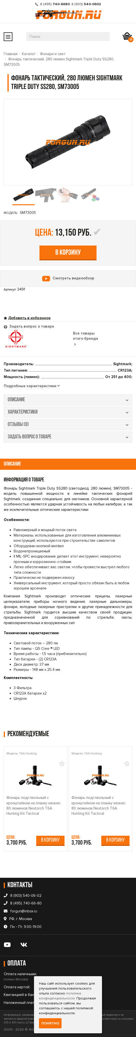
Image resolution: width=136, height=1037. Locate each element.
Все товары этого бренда (85, 338)
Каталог (28, 54)
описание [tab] (68, 400)
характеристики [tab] (68, 412)
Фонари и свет (53, 54)
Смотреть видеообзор (73, 278)
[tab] (32, 386)
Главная (10, 54)
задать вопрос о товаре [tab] (68, 437)
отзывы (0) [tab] (68, 425)
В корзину (68, 253)
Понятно (50, 1023)
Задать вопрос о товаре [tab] (31, 326)
